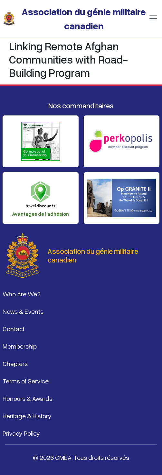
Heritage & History (27, 416)
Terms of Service (26, 381)
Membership (20, 346)
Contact (13, 328)
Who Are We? (21, 294)
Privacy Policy (21, 433)
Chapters (15, 363)
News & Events (23, 311)
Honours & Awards (27, 398)
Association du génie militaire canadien (84, 18)
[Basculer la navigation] (153, 18)
